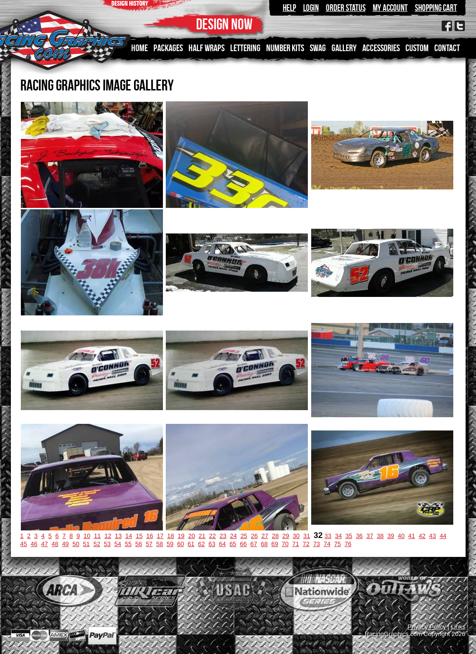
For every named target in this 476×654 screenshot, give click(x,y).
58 (159, 543)
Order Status (346, 8)
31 (306, 535)
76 (347, 543)
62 (201, 543)
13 (118, 535)
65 (232, 543)
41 (411, 535)
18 (170, 535)
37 (369, 535)
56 (138, 543)
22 (212, 535)
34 (338, 535)
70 (285, 543)
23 (222, 535)
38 (380, 535)
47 (44, 543)
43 (432, 535)
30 (296, 535)
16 (149, 535)
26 (254, 535)
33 (327, 535)
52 (96, 543)
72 (306, 543)
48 (55, 543)
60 (180, 543)
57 (149, 543)
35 (348, 535)
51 (86, 543)
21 (201, 535)
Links (458, 626)
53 (107, 543)
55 (128, 543)
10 (86, 535)
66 (243, 543)
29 (285, 535)
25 (244, 535)
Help (289, 8)
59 (170, 543)
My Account (390, 8)
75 (337, 543)
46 (34, 543)
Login (311, 8)
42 (422, 535)
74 (326, 543)
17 (160, 535)
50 (75, 543)
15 (139, 535)
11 (97, 535)
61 (191, 543)
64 (222, 543)
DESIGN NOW (224, 24)
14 (129, 535)
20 (191, 535)
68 (264, 543)
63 (211, 543)
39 (390, 535)
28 (275, 535)
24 (233, 535)
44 (443, 535)
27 (264, 535)
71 (295, 543)
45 (23, 543)
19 (181, 535)
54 (117, 543)
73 (316, 543)
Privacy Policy (427, 626)
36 (359, 535)
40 (401, 535)
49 (65, 543)
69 (274, 543)
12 (107, 535)
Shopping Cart (436, 8)
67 (254, 543)
